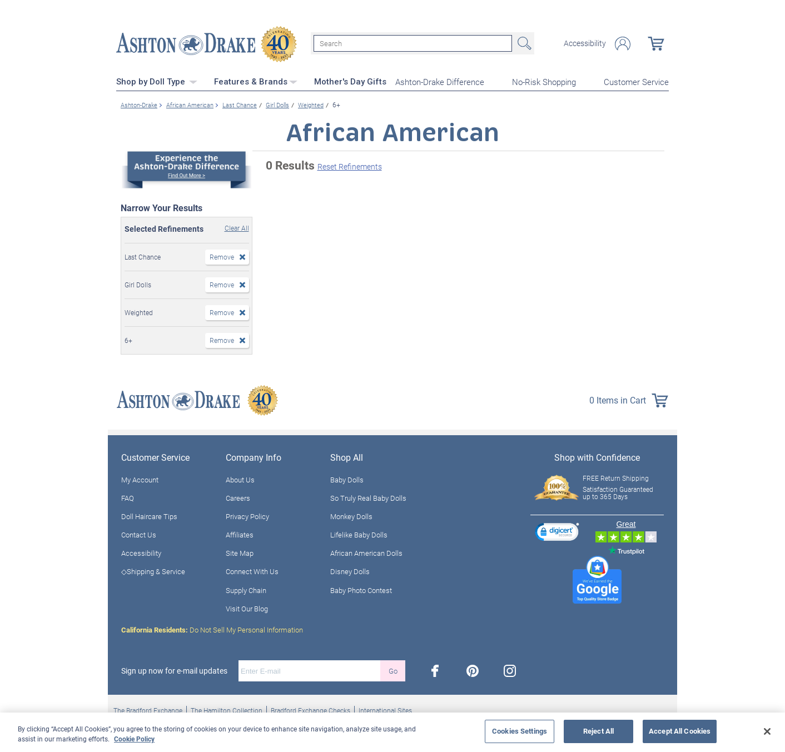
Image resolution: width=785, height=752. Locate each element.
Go (393, 670)
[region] (392, 732)
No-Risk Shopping (544, 81)
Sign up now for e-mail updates (174, 670)
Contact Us (138, 534)
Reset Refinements (349, 165)
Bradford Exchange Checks (310, 709)
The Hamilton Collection (226, 709)
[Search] (413, 43)
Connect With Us (252, 571)
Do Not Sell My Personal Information (212, 629)
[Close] (767, 731)
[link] (557, 532)
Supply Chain (246, 589)
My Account (139, 479)
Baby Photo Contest (361, 589)
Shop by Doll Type (156, 81)
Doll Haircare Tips (149, 515)
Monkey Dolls (351, 515)
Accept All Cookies (680, 731)
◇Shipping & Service (153, 571)
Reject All (598, 731)
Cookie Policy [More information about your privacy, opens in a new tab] (134, 738)
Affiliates (240, 534)
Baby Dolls (347, 479)
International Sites (385, 709)
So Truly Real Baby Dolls (368, 497)
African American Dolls (366, 552)
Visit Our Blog (247, 607)
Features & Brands (255, 81)
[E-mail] (309, 669)
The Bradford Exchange (147, 709)
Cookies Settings (519, 731)
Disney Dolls (350, 571)
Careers (238, 497)
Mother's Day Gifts (350, 81)
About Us (240, 479)
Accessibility (585, 43)
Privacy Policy (247, 515)
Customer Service (636, 81)
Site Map (240, 552)
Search (523, 43)
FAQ (127, 497)
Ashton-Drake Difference (439, 81)
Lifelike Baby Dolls (358, 534)
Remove (222, 255)
